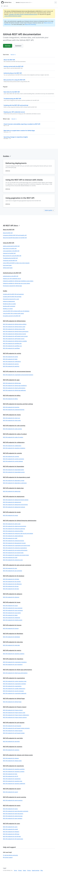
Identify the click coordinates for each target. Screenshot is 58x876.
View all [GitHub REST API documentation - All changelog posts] (14, 119)
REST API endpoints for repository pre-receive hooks (16, 555)
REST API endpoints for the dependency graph (16, 477)
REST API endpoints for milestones (11, 617)
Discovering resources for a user (11, 299)
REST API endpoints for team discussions (13, 813)
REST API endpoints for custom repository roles (14, 681)
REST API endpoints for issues (11, 602)
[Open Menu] (55, 2)
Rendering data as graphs (9, 303)
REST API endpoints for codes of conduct (15, 434)
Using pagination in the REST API (11, 251)
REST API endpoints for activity (12, 353)
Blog (42, 870)
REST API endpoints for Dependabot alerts (13, 469)
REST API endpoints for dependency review (13, 480)
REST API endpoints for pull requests (13, 722)
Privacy (20, 870)
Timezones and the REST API (10, 260)
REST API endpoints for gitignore (12, 594)
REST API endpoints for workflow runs (12, 346)
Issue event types (7, 265)
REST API (6, 6)
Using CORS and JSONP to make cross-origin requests (16, 263)
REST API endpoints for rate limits (13, 738)
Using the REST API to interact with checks (13, 313)
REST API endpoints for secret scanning (14, 797)
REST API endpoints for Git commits (12, 581)
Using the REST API (8, 243)
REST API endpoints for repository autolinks (14, 769)
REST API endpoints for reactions (12, 746)
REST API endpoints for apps (11, 380)
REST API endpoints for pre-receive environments (15, 550)
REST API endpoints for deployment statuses (14, 507)
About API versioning (30, 24)
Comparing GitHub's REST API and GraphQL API (15, 235)
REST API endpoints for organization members (14, 683)
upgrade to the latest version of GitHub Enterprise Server (23, 14)
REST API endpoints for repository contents (13, 771)
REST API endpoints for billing (11, 395)
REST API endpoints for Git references (12, 584)
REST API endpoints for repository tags (12, 781)
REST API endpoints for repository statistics (13, 653)
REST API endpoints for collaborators (14, 442)
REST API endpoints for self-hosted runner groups (15, 336)
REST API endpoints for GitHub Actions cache (14, 326)
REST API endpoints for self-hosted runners (13, 338)
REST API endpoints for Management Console (14, 543)
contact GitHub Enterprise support (12, 16)
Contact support (8, 857)
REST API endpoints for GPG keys (11, 834)
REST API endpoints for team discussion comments (15, 811)
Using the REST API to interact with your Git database (16, 311)
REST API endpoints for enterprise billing (13, 531)
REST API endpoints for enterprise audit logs (14, 528)
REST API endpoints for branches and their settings (18, 404)
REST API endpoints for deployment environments (15, 504)
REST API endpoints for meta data (13, 642)
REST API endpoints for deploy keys (13, 488)
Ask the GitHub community (10, 855)
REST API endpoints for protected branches (13, 409)
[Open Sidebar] (2, 6)
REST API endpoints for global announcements (14, 526)
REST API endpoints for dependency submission (15, 483)
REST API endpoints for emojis (12, 512)
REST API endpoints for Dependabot (13, 466)
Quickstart (18, 46)
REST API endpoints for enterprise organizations (15, 548)
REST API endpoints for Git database (13, 576)
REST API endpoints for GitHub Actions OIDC (14, 329)
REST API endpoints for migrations (13, 659)
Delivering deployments (9, 301)
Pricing (29, 870)
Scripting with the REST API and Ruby (12, 296)
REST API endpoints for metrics (12, 650)
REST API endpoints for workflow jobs (12, 343)
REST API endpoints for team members (12, 818)
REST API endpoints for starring (11, 364)
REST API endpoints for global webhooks (13, 536)
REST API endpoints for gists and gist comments (17, 565)
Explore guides (49, 210)
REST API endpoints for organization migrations (15, 662)
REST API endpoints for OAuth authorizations (14, 388)
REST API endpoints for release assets (12, 760)
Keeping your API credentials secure (12, 278)
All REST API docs (11, 225)
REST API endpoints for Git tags (11, 586)
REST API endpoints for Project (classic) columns (15, 717)
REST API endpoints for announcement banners (17, 371)
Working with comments (9, 306)
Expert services (35, 870)
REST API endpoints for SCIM (10, 557)
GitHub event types (8, 267)
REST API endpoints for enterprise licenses (13, 540)
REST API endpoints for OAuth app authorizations (17, 669)
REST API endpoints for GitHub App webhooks (14, 390)
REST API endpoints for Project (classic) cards (14, 712)
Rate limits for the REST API (9, 248)
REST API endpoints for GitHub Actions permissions (15, 331)
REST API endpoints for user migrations (13, 664)
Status (24, 870)
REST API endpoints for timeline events (12, 620)
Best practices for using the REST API (12, 255)
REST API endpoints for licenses (12, 625)
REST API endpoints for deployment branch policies (15, 499)
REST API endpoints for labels (10, 615)
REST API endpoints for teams (11, 805)
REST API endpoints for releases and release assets (18, 755)
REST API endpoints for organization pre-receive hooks (16, 545)
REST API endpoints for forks (10, 774)
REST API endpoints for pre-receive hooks (13, 552)
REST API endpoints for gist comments (12, 570)
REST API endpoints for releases (11, 758)
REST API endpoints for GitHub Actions (14, 321)
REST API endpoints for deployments (13, 496)
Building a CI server (8, 308)
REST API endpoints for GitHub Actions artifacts (14, 324)
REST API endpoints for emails (10, 829)
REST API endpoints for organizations (14, 678)
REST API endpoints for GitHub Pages (14, 698)
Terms (15, 870)
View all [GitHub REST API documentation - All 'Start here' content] (13, 54)
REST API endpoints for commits (12, 453)
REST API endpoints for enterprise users (13, 560)
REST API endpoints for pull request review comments (16, 728)
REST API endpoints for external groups (13, 816)
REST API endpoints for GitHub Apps (12, 383)
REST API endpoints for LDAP (10, 538)
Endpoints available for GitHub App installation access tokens (18, 281)
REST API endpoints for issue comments (13, 610)
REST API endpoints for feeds (10, 359)
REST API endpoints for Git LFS (10, 776)
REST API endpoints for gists (10, 568)
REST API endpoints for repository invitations (14, 448)
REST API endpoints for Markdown (13, 633)
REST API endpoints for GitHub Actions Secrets (14, 334)
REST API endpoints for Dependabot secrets (14, 472)
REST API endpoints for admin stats (11, 524)
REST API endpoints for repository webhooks (14, 783)
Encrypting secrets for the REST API (11, 316)
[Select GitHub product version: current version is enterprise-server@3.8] (24, 2)
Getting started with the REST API (11, 246)
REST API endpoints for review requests (12, 730)
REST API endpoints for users (11, 823)
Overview (7, 46)
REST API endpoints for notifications (12, 361)
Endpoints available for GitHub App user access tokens (16, 283)
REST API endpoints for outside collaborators (14, 688)
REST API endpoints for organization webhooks (14, 693)
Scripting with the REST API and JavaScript (13, 294)
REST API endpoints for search (12, 789)
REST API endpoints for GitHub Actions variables (15, 341)
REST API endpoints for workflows (11, 348)
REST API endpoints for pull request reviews (14, 733)
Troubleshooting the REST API (10, 258)
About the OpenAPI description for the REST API (15, 237)
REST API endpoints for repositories (13, 766)
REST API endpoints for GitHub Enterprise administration (19, 520)
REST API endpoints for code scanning (14, 425)
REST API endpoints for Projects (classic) (14, 707)
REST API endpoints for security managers (13, 691)
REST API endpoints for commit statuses (13, 461)
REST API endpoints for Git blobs (11, 579)
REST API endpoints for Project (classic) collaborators (16, 715)
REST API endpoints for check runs (11, 418)
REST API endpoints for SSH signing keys (13, 839)
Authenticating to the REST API (12, 273)
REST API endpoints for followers (11, 831)
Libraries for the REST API (9, 253)
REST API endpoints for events (10, 356)
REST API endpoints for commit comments (13, 459)
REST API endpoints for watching (11, 366)
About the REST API (8, 229)
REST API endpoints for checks (12, 415)
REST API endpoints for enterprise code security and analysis (18, 533)
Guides (7, 156)
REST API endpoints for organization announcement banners (18, 374)
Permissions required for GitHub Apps (12, 285)
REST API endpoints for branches (11, 407)
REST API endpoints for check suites (12, 420)
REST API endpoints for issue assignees (12, 608)
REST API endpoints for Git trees (11, 588)
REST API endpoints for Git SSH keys (12, 836)
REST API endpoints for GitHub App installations (15, 385)
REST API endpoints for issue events (12, 613)
